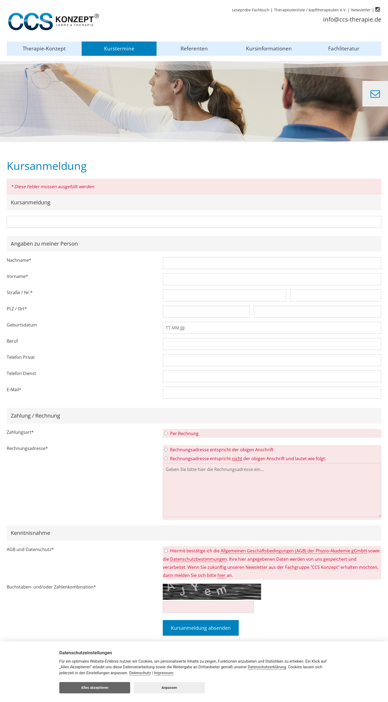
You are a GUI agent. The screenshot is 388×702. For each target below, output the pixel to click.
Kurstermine (119, 48)
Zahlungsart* (20, 432)
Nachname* (19, 260)
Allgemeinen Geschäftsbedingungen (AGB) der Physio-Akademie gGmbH (294, 551)
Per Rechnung (184, 433)
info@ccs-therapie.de (352, 19)
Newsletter (361, 9)
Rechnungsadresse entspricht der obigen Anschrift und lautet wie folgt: (248, 459)
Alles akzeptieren (94, 688)
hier (221, 575)
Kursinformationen (269, 48)
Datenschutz (140, 673)
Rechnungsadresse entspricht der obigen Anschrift (221, 450)
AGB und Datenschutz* (30, 549)
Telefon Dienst (21, 373)
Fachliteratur (343, 48)
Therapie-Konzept (44, 48)
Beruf (12, 341)
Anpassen (169, 688)
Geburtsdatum (22, 325)
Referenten (194, 48)
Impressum (164, 673)
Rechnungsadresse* (27, 448)
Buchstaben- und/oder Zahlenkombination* (51, 587)
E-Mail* (14, 390)
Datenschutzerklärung (267, 667)
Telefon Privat (21, 357)
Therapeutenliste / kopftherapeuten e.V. (310, 9)
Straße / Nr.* (20, 292)
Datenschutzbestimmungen (198, 559)
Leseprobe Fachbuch (250, 9)
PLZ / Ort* (17, 309)
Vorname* (17, 276)
